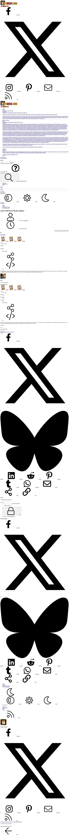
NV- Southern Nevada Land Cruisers (9, 141)
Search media (14, 122)
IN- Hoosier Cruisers (29, 126)
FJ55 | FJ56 (15, 117)
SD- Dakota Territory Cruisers (32, 134)
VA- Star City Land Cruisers (22, 129)
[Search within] (12, 162)
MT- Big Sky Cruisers (60, 133)
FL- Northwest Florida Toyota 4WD (25, 125)
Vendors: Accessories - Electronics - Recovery (43, 151)
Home (4, 108)
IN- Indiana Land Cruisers (37, 126)
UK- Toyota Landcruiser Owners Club (26, 145)
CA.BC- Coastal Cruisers (21, 137)
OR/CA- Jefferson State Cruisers (20, 141)
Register (1, 189)
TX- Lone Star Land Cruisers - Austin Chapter (13, 135)
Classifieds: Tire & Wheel (26, 116)
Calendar (4, 148)
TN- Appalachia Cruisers (21, 128)
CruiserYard (17, 152)
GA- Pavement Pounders (49, 125)
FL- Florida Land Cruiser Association (12, 125)
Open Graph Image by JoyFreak (5, 826)
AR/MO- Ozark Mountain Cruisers (8, 132)
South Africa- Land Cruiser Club (13, 145)
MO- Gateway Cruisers (46, 133)
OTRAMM (21, 152)
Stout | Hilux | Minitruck (13, 118)
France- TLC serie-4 (46, 144)
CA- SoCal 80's (65, 139)
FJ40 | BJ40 (62, 116)
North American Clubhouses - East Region (10, 124)
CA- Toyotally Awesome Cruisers (21, 140)
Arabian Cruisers (14, 144)
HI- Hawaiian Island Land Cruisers (34, 140)
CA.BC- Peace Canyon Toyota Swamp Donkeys (51, 137)
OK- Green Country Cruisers (22, 134)
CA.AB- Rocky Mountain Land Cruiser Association (37, 131)
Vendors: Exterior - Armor (55, 151)
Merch (4, 155)
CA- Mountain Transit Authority (27, 139)
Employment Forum (6, 120)
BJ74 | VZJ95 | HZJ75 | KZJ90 (31, 117)
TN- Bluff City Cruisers (30, 128)
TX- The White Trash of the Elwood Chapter (29, 135)
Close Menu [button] (2, 203)
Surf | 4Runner (22, 118)
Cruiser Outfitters (12, 152)
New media (4, 122)
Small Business (5, 112)
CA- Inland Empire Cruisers (7, 139)
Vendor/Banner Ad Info (6, 154)
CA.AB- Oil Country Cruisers (23, 131)
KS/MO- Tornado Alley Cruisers (14, 133)
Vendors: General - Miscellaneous (18, 151)
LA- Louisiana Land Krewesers (36, 133)
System (9, 201)
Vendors (4, 150)
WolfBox (44, 152)
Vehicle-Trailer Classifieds (48, 116)
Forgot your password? (16, 503)
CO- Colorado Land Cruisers (28, 132)
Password (2, 502)
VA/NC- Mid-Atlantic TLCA (12, 129)
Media (4, 121)
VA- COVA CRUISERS (53, 128)
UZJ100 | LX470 (50, 117)
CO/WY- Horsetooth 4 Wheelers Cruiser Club (58, 132)
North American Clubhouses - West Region (10, 137)
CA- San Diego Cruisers (48, 139)
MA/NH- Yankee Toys (55, 126)
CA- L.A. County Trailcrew (17, 139)
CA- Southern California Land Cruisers (9, 140)
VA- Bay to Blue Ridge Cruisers (43, 128)
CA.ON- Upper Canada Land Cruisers (29, 124)
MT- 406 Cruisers (53, 133)
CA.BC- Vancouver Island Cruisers (14, 138)
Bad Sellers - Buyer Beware (7, 114)
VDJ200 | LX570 (56, 117)
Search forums (8, 110)
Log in (1, 187)
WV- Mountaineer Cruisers (54, 129)
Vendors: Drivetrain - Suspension (29, 151)
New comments (9, 122)
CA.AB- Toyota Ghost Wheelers (51, 131)
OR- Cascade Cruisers (30, 141)
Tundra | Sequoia (28, 118)
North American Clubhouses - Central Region (10, 131)
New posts (4, 110)
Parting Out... (19, 116)
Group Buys (25, 112)
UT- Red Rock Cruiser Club (59, 141)
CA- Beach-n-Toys (33, 138)
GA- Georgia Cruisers (57, 125)
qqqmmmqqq (26, 220)
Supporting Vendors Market (7, 151)
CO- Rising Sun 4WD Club (45, 132)
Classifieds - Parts (15, 114)
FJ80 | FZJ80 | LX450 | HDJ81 (41, 117)
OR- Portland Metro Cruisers (49, 141)
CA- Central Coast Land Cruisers (42, 138)
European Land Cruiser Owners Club (36, 144)
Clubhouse (4, 123)
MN (3, 300)
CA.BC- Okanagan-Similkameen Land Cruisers (34, 137)
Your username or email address (5, 499)
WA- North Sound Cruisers (25, 142)
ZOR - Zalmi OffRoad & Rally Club (23, 144)
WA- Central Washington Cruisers (14, 142)
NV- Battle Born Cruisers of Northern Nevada (59, 140)
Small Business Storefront (12, 112)
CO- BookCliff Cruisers (19, 132)
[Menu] (0, 100)
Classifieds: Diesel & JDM (35, 116)
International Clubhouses (7, 144)
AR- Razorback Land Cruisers (63, 131)
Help (12, 110)
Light (28, 201)
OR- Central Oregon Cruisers (39, 141)
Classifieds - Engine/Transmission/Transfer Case (49, 114)
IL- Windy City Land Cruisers (20, 126)
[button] (15, 171)
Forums (4, 109)
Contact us (2, 202)
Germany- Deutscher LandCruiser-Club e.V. (57, 144)
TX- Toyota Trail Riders (41, 135)
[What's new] (2, 158)
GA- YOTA (13, 126)
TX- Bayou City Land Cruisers (53, 134)
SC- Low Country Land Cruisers (11, 128)
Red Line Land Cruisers (27, 152)
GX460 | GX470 (61, 117)
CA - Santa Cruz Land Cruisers (57, 139)
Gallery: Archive (20, 122)
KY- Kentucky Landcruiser (46, 126)
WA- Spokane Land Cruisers (44, 142)
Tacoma (18, 118)
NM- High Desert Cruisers (12, 134)
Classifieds (4, 111)
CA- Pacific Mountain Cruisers (38, 139)
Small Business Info (14, 154)
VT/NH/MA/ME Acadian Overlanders (33, 129)
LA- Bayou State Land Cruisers (25, 133)
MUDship (41, 116)
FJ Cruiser (7, 118)
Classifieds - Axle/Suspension (36, 114)
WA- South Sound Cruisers (34, 142)
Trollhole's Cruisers (39, 152)
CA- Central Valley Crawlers (53, 138)
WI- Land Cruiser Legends (44, 129)
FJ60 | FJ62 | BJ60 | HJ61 (21, 117)
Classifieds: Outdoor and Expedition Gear (10, 116)
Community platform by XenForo (11, 821)
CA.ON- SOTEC (20, 124)
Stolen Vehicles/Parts (56, 116)
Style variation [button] (2, 193)
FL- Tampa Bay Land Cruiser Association (38, 125)
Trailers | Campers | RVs (41, 118)
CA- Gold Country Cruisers (62, 138)
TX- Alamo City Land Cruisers (42, 134)
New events (5, 149)
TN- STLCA (36, 128)
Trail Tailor (33, 152)
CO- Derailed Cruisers (37, 132)
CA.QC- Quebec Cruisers (48, 124)
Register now (13, 516)
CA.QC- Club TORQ (40, 124)
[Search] (6, 158)
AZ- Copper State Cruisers (25, 138)
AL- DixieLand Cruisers (57, 124)
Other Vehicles (33, 118)
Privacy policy (5, 707)
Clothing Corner (20, 112)
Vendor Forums (63, 151)
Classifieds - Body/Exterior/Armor (24, 114)
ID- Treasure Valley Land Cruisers (46, 140)
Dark (46, 201)
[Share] (10, 260)
